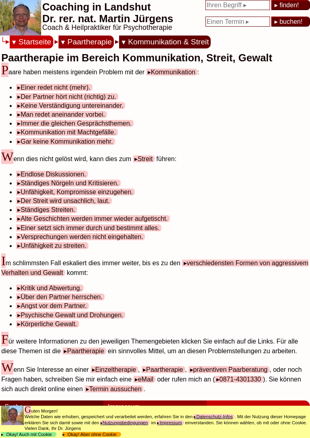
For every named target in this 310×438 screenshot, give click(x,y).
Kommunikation (173, 72)
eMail (145, 379)
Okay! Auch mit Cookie (29, 434)
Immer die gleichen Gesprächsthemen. (76, 123)
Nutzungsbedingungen (125, 422)
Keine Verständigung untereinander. (72, 105)
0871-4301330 (240, 379)
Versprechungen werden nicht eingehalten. (82, 236)
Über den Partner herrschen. (62, 296)
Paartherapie (89, 42)
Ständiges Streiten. (48, 209)
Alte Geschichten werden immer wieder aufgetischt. (94, 218)
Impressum (170, 422)
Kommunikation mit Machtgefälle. (68, 132)
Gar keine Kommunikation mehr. (67, 141)
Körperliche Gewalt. (49, 324)
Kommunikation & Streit (168, 42)
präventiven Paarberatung (230, 369)
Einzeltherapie (115, 369)
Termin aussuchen (115, 389)
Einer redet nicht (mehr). (55, 87)
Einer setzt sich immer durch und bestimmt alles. (90, 227)
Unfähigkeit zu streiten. (53, 245)
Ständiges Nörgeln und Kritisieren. (70, 183)
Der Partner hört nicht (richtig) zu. (68, 96)
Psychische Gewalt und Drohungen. (72, 315)
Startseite (35, 42)
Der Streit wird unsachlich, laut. (65, 200)
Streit (145, 158)
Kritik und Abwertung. (51, 288)
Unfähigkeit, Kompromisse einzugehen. (77, 192)
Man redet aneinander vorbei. (63, 114)
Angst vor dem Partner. (54, 305)
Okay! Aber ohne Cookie (92, 434)
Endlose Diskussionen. (53, 174)
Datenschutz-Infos (214, 416)
